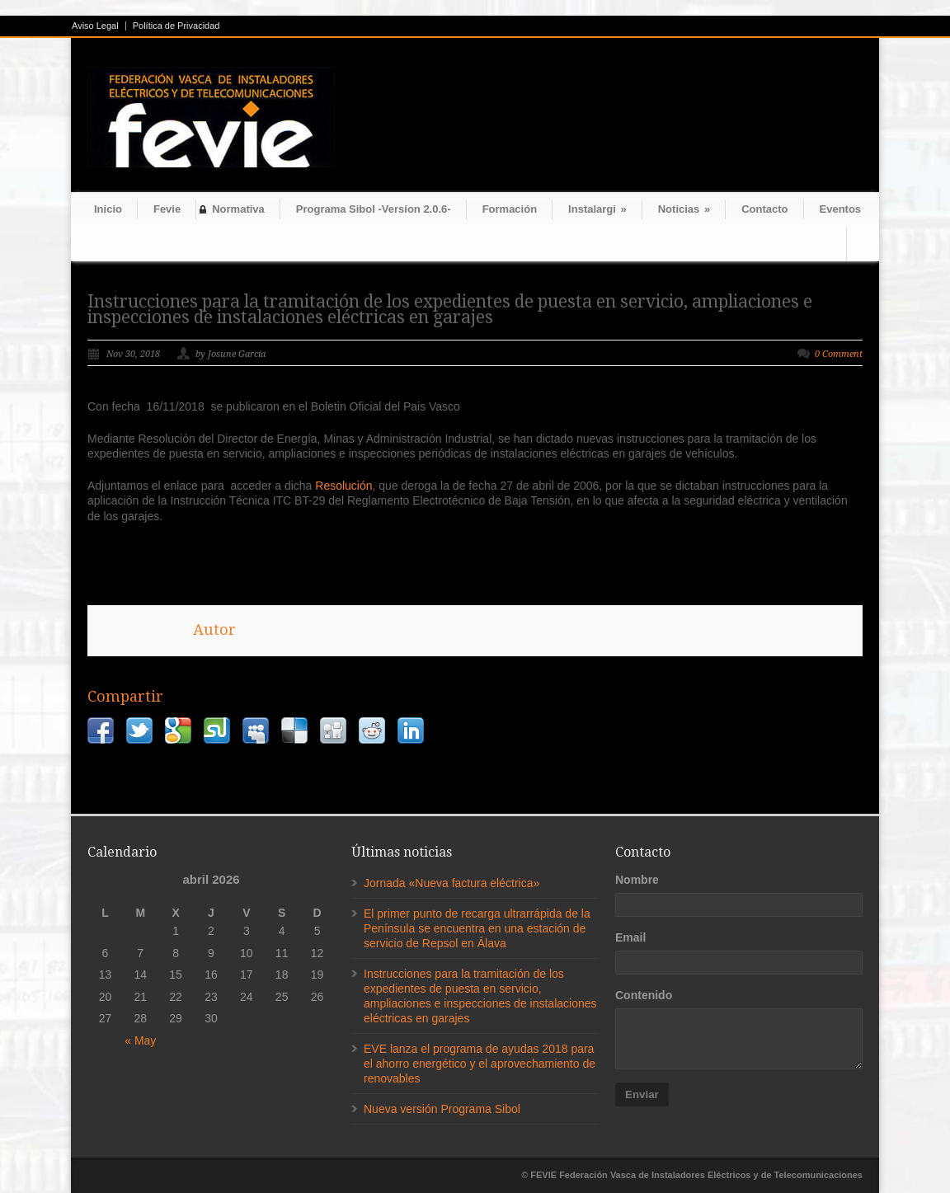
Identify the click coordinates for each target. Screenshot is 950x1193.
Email (630, 937)
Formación (509, 209)
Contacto (764, 209)
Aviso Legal (95, 26)
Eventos (841, 209)
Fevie (167, 209)
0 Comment (839, 354)
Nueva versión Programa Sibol (442, 1109)
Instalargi (597, 209)
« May (140, 1040)
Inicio (108, 209)
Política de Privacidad (176, 26)
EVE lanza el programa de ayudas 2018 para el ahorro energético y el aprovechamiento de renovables (479, 1063)
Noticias (684, 209)
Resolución (343, 485)
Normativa (238, 209)
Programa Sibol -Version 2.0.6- (373, 209)
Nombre (637, 879)
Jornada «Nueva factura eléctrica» (451, 883)
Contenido (643, 995)
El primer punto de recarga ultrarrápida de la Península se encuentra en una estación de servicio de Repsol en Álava (477, 928)
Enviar (642, 1094)
